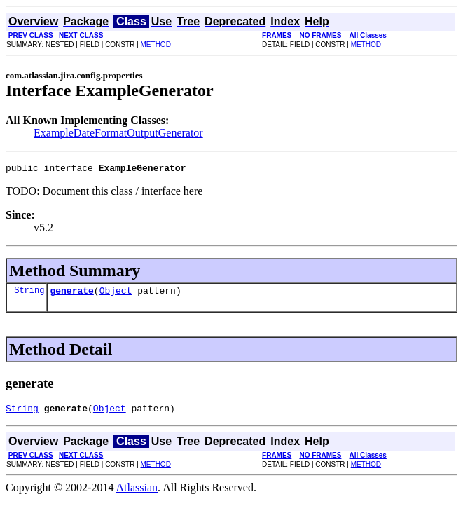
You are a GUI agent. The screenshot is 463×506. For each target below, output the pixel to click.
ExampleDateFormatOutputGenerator (118, 133)
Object (115, 294)
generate (71, 294)
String (29, 294)
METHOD (156, 44)
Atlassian (137, 494)
